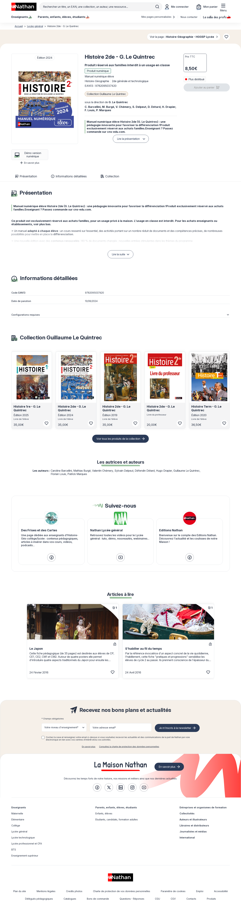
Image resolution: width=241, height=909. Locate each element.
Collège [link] (15, 825)
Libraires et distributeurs (194, 825)
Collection (110, 176)
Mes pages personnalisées (158, 16)
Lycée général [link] (19, 831)
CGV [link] (173, 898)
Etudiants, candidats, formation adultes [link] (116, 819)
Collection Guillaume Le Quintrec (106, 94)
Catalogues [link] (70, 898)
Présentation (26, 176)
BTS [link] (13, 849)
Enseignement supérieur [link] (24, 855)
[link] (51, 557)
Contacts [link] (191, 898)
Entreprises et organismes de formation (203, 807)
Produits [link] (211, 898)
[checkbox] (43, 737)
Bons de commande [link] (98, 898)
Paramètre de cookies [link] (173, 891)
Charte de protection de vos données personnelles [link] (121, 891)
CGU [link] (157, 898)
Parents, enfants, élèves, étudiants (116, 807)
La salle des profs (216, 17)
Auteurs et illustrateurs (193, 819)
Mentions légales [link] (46, 891)
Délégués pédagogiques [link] (39, 898)
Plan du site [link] (19, 891)
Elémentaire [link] (17, 819)
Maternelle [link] (17, 813)
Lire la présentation (128, 138)
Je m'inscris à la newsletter (175, 728)
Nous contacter (189, 17)
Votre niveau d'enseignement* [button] (61, 727)
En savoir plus (29, 162)
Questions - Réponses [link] (132, 898)
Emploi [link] (199, 891)
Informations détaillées (69, 176)
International (187, 837)
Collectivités (187, 813)
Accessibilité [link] (221, 891)
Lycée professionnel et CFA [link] (26, 843)
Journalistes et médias (193, 831)
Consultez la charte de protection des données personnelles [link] (129, 746)
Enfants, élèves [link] (103, 813)
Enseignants (18, 807)
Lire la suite (118, 254)
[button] (45, 98)
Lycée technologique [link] (23, 837)
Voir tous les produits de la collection (118, 438)
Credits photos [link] (74, 891)
